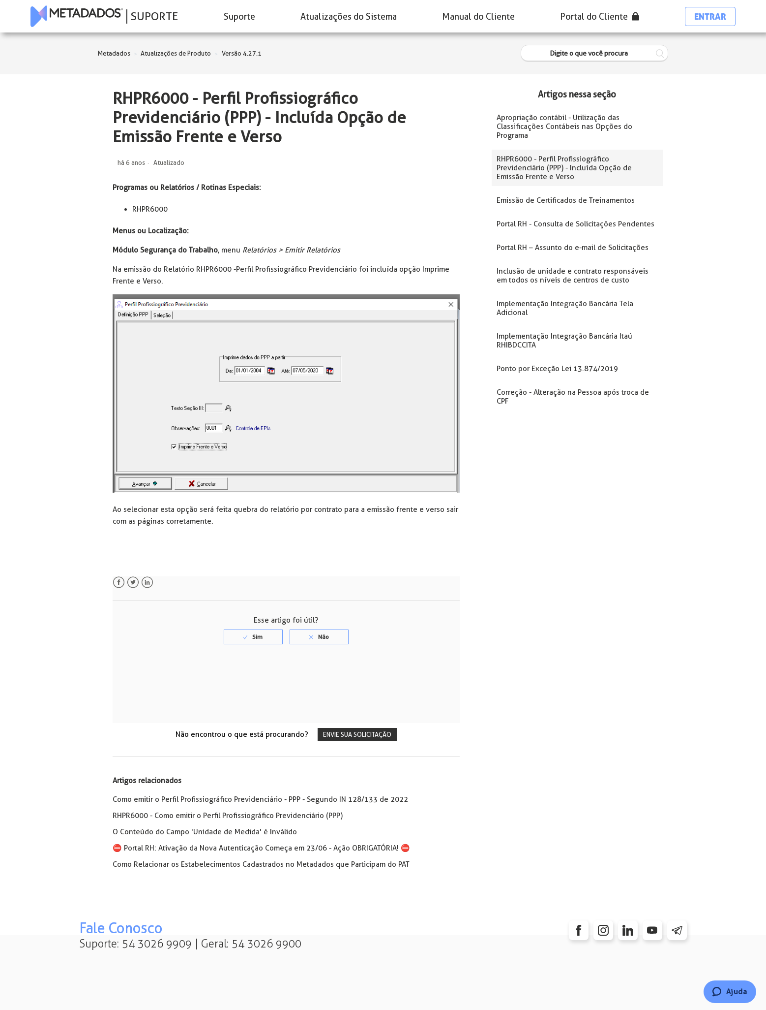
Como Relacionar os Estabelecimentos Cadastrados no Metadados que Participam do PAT (261, 864)
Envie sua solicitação (357, 734)
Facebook (119, 582)
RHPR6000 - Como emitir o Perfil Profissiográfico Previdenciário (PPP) (228, 815)
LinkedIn (147, 582)
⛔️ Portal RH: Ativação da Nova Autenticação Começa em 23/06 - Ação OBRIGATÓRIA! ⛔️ (261, 848)
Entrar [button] (710, 16)
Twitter (133, 582)
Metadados (114, 53)
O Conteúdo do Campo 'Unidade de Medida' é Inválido (205, 831)
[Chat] (730, 991)
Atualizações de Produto (176, 53)
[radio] (253, 637)
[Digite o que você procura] (594, 53)
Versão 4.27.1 (242, 53)
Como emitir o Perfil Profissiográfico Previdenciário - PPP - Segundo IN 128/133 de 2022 (260, 799)
